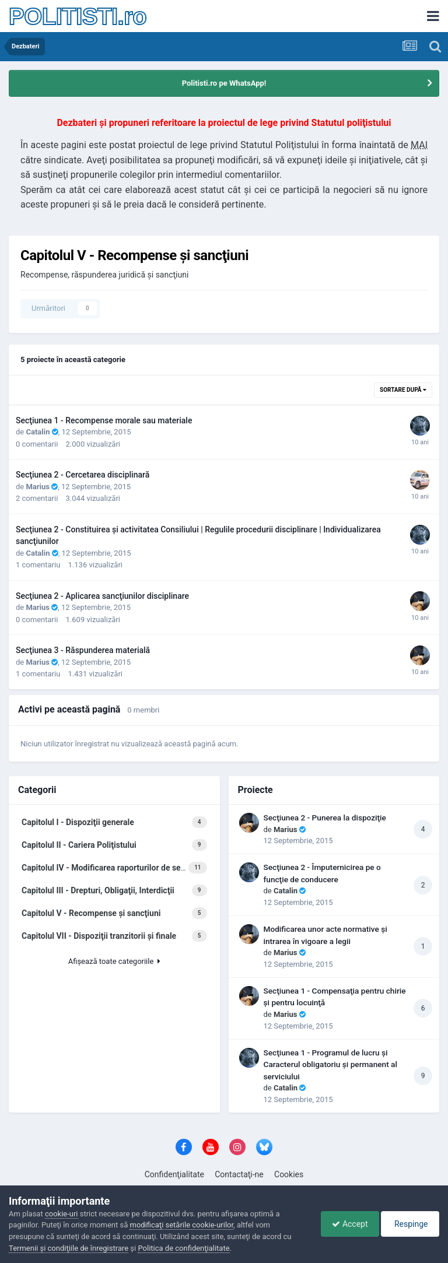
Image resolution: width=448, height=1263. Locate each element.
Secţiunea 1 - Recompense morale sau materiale (104, 420)
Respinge (409, 1224)
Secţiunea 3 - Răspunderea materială (83, 650)
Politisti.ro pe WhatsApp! (224, 83)
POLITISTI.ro (77, 16)
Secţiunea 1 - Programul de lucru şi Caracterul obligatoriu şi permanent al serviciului (330, 1064)
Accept (347, 1224)
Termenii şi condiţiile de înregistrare (68, 1248)
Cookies (288, 1174)
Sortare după (403, 390)
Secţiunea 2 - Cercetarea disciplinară (82, 474)
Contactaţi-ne (239, 1174)
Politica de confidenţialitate (183, 1248)
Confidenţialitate (174, 1174)
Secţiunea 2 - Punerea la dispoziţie (325, 817)
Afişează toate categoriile (114, 961)
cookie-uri (61, 1213)
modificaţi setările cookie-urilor (181, 1224)
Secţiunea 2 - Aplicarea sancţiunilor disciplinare (102, 596)
